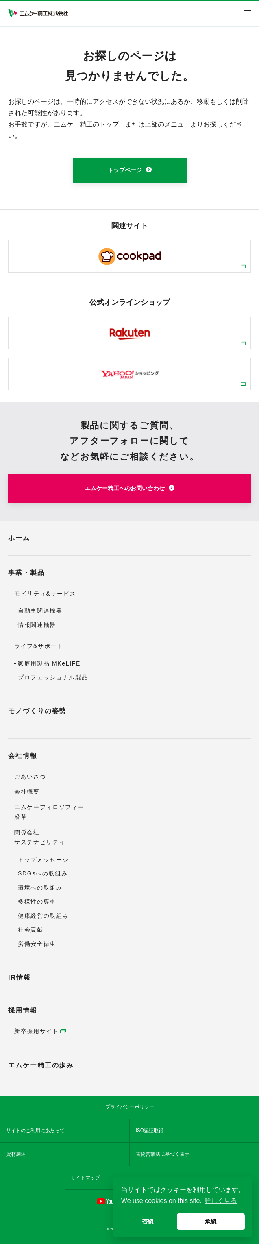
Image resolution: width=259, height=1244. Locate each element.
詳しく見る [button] (221, 1200)
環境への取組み (40, 887)
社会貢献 (31, 929)
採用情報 (22, 1010)
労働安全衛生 (37, 944)
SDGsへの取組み (42, 873)
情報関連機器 (37, 625)
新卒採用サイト (36, 1031)
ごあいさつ (30, 776)
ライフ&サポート (38, 646)
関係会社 (27, 832)
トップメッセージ (43, 859)
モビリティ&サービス (45, 593)
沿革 (20, 817)
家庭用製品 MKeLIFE (49, 663)
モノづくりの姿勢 (37, 710)
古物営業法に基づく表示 (162, 1154)
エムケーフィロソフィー (49, 807)
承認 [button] (210, 1221)
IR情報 (19, 977)
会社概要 (27, 791)
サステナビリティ (39, 842)
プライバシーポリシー (129, 1107)
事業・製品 (26, 572)
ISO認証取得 (150, 1130)
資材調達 (16, 1154)
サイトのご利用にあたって (35, 1130)
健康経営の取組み (43, 915)
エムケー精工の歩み (41, 1065)
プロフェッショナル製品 (53, 677)
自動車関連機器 (40, 610)
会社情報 (22, 755)
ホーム (19, 538)
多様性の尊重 (37, 901)
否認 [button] (147, 1221)
